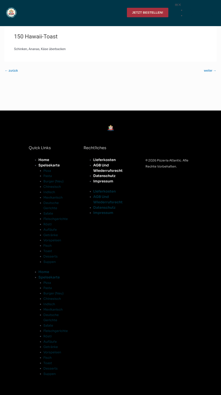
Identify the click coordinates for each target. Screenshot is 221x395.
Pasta (47, 176)
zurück (11, 70)
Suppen (49, 261)
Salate (48, 213)
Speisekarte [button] (49, 165)
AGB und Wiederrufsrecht (108, 168)
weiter (209, 70)
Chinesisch (52, 187)
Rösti (47, 224)
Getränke (50, 235)
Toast (47, 251)
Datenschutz (104, 176)
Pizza (47, 171)
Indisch (49, 192)
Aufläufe (50, 229)
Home (43, 160)
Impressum (103, 181)
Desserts (50, 256)
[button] (195, 5)
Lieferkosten (104, 160)
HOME (190, 10)
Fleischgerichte (56, 219)
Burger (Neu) (53, 181)
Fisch (47, 245)
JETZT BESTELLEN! (200, 15)
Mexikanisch (53, 197)
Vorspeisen (52, 240)
